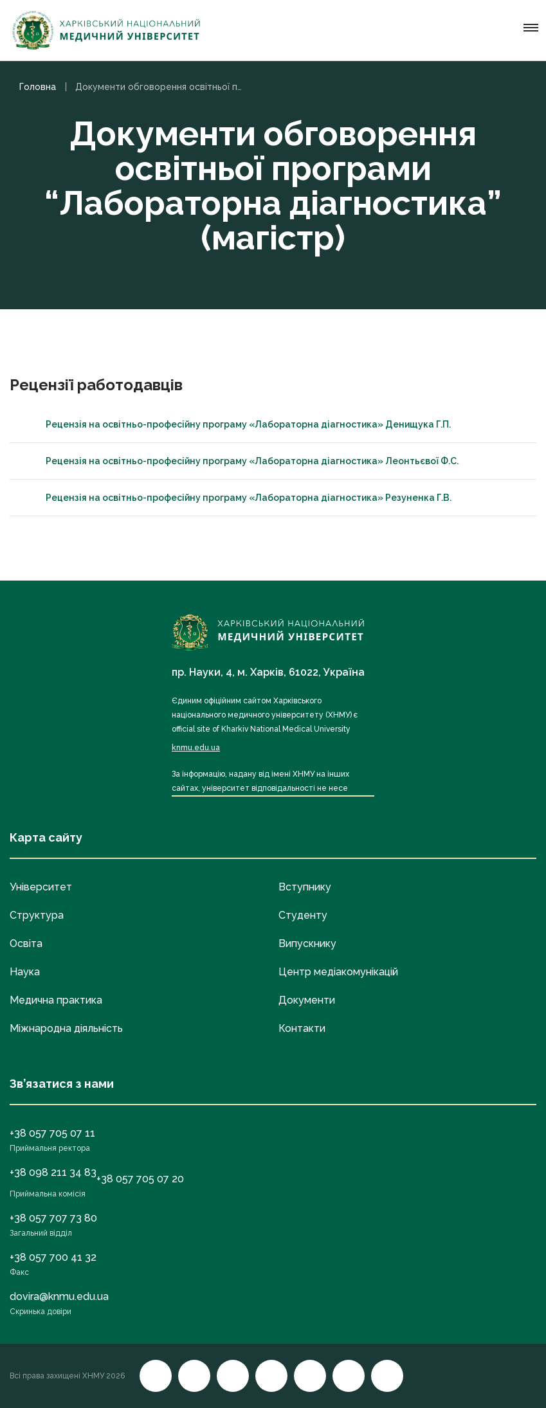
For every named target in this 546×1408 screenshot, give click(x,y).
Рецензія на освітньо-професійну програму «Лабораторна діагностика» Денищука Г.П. (237, 424)
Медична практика (56, 1000)
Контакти (301, 1028)
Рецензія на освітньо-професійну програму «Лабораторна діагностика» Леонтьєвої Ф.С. (241, 461)
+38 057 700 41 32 (53, 1257)
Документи (306, 1000)
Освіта (26, 943)
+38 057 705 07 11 (52, 1133)
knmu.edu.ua (196, 747)
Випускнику (307, 943)
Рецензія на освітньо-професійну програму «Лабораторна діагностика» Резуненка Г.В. (237, 497)
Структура (37, 915)
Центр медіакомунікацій (338, 972)
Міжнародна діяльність (66, 1028)
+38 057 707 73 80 (53, 1218)
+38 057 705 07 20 (140, 1179)
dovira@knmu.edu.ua (59, 1296)
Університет (41, 887)
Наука (25, 972)
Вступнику (304, 887)
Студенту (302, 915)
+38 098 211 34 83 (53, 1172)
